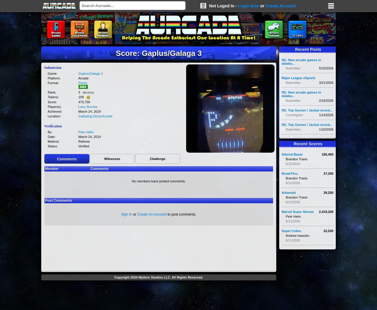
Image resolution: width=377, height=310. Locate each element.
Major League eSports (298, 78)
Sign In (126, 214)
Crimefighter (294, 115)
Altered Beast (292, 154)
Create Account (280, 6)
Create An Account (151, 214)
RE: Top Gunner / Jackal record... (307, 110)
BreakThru (290, 173)
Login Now (248, 6)
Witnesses (112, 159)
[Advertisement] (159, 296)
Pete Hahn (86, 132)
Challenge (158, 159)
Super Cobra (291, 231)
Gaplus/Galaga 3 (90, 73)
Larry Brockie (87, 107)
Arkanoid (289, 192)
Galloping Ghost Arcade (95, 116)
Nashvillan (293, 68)
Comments (67, 159)
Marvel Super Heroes (298, 212)
